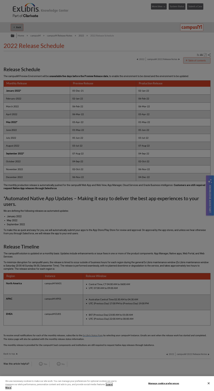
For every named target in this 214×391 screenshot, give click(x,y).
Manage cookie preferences (163, 383)
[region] (107, 383)
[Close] (208, 383)
